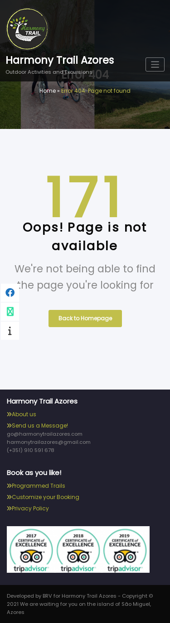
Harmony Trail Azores (59, 60)
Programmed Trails (38, 486)
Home (47, 91)
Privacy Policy (30, 508)
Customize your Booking (45, 497)
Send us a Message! (40, 425)
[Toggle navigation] (155, 64)
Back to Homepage (85, 318)
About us (24, 414)
